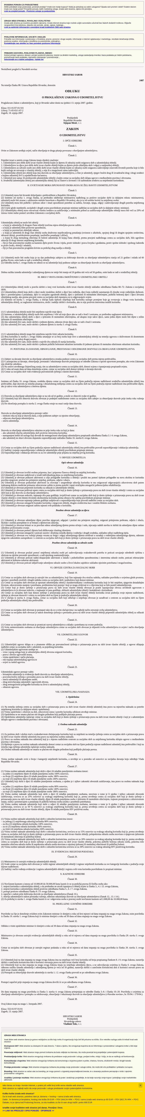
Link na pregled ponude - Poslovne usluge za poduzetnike (29, 11)
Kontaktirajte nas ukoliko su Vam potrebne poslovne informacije (32, 43)
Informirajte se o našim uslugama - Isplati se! (24, 59)
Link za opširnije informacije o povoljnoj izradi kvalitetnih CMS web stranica (37, 27)
